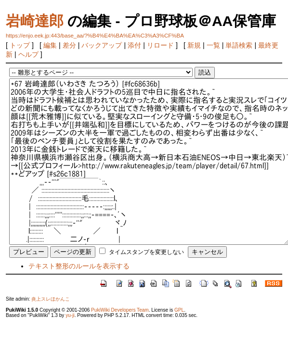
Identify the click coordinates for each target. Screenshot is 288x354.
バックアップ (101, 45)
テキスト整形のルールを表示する (79, 266)
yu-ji (69, 315)
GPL (179, 310)
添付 (134, 45)
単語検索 (238, 45)
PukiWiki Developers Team (120, 310)
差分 (69, 45)
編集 (50, 45)
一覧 (213, 45)
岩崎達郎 (35, 21)
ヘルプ (28, 54)
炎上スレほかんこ (50, 299)
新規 (194, 45)
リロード (160, 45)
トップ (20, 45)
